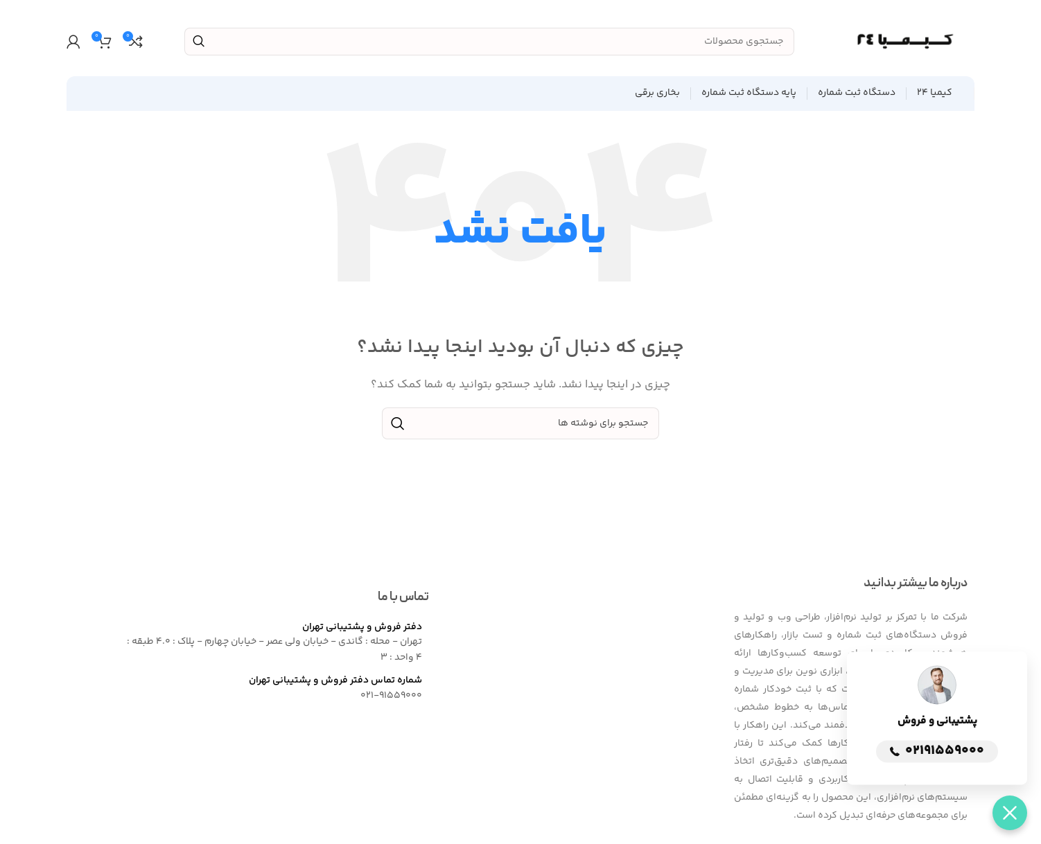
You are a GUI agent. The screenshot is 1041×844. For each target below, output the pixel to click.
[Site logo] (905, 41)
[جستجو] (489, 41)
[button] (1009, 812)
